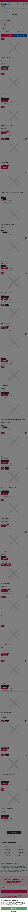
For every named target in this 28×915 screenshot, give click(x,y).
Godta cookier (14, 908)
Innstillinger (14, 911)
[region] (14, 906)
